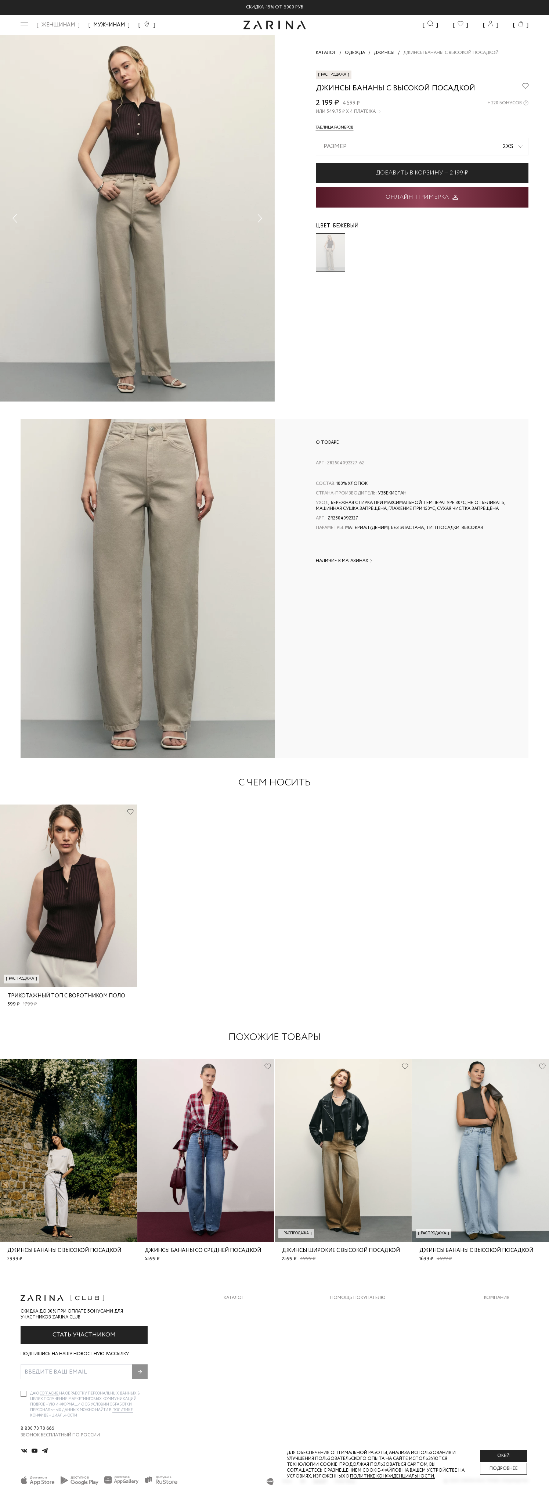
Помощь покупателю (358, 1298)
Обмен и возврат (351, 1324)
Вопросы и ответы (354, 1338)
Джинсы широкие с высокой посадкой (341, 1250)
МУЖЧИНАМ (109, 25)
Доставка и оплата (354, 1309)
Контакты (496, 1338)
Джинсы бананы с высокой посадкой (64, 1250)
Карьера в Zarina (503, 1324)
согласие (49, 1393)
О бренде (495, 1309)
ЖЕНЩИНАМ (58, 25)
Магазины (496, 1368)
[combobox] (422, 146)
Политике (122, 1410)
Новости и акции (506, 1353)
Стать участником (84, 1335)
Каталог (234, 1298)
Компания (496, 1298)
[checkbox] (23, 1394)
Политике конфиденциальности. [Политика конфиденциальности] (392, 1476)
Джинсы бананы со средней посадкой (203, 1250)
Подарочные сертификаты (364, 1368)
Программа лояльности (360, 1353)
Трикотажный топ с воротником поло (66, 996)
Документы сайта (353, 1382)
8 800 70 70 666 (37, 1429)
